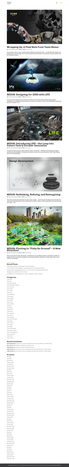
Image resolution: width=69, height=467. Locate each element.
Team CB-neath (10, 286)
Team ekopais (10, 296)
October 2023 (10, 383)
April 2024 (9, 371)
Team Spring (10, 324)
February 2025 (10, 362)
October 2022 (10, 403)
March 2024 (9, 373)
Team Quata (10, 321)
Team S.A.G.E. (10, 322)
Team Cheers (10, 288)
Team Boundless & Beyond (13, 285)
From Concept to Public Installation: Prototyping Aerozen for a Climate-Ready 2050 (25, 268)
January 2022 (10, 411)
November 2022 (10, 402)
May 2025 (9, 356)
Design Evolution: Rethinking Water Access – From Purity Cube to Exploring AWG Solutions (27, 270)
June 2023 (9, 388)
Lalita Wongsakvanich (13, 49)
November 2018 (10, 458)
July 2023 (9, 386)
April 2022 (9, 407)
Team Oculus (10, 315)
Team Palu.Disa (10, 317)
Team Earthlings (10, 294)
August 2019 (10, 445)
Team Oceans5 (10, 313)
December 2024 (10, 366)
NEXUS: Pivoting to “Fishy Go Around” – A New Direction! (34, 249)
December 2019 (10, 441)
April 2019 (9, 449)
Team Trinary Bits (11, 334)
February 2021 (10, 422)
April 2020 (9, 434)
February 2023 (10, 396)
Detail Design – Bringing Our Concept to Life (24, 345)
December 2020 (10, 426)
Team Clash (9, 290)
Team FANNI (10, 300)
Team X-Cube (10, 337)
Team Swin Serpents (11, 330)
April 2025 (9, 358)
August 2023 (10, 385)
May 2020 (9, 432)
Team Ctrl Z (9, 292)
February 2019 (10, 453)
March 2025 (9, 360)
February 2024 (10, 375)
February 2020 (10, 437)
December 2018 (10, 456)
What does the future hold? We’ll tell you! (24, 347)
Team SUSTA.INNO (11, 328)
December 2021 (10, 413)
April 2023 (9, 392)
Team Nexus (29, 49)
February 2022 (10, 409)
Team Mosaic (10, 309)
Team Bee (9, 281)
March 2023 (9, 394)
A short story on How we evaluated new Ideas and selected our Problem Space (34, 343)
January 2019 (10, 454)
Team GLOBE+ (10, 303)
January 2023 (10, 398)
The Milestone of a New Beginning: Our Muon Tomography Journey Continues (24, 273)
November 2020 (10, 428)
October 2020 (10, 430)
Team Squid (9, 326)
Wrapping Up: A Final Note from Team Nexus (33, 47)
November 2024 (10, 368)
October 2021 (10, 417)
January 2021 (10, 424)
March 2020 (9, 436)
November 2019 (10, 443)
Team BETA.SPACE (11, 283)
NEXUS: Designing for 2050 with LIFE (28, 94)
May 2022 (9, 405)
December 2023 (10, 379)
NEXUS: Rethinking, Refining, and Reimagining (33, 194)
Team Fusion (10, 302)
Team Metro (9, 307)
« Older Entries (10, 262)
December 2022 (10, 400)
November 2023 (10, 381)
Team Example (10, 298)
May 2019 (9, 447)
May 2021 (9, 419)
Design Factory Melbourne (56, 465)
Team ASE (9, 279)
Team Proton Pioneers (12, 319)
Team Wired (9, 336)
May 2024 (9, 369)
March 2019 (9, 451)
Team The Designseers (12, 332)
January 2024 (10, 377)
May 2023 (9, 390)
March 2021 (9, 420)
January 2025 (10, 364)
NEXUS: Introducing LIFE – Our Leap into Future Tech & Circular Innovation (30, 144)
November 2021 (10, 415)
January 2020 (10, 439)
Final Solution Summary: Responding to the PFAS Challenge (20, 266)
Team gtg (9, 305)
